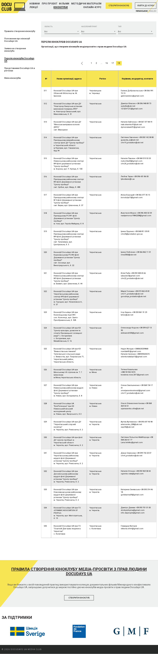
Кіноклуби (60, 7)
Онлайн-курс (92, 7)
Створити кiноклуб (79, 597)
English (152, 11)
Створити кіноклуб (119, 5)
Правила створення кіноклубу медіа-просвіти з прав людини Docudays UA (79, 571)
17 (113, 63)
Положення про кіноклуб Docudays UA (17, 39)
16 (106, 63)
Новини (34, 3)
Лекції (33, 7)
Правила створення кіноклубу (19, 31)
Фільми (64, 3)
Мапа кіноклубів (12, 78)
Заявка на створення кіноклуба (15, 49)
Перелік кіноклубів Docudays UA (19, 59)
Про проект (50, 3)
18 (119, 63)
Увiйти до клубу (145, 5)
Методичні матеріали (86, 3)
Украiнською (142, 11)
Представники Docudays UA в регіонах (19, 69)
